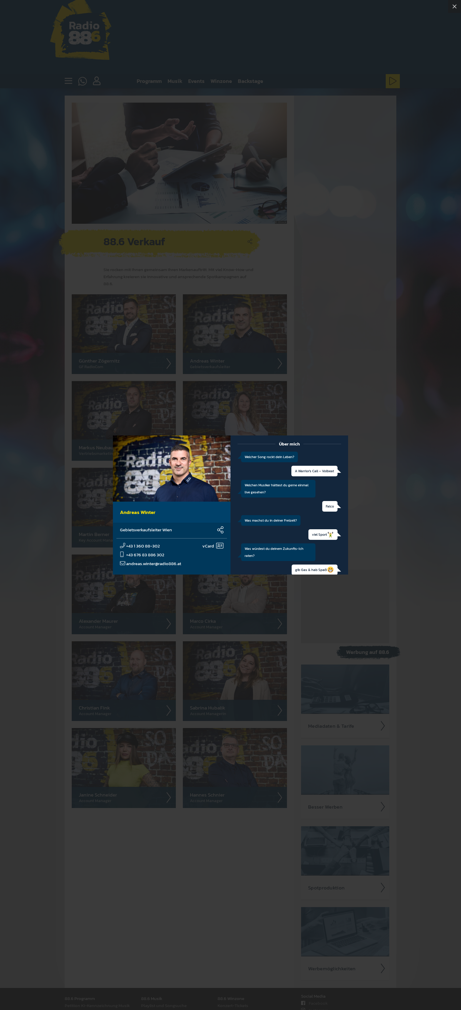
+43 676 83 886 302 (142, 554)
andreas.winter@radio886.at (150, 563)
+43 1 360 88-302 (140, 545)
